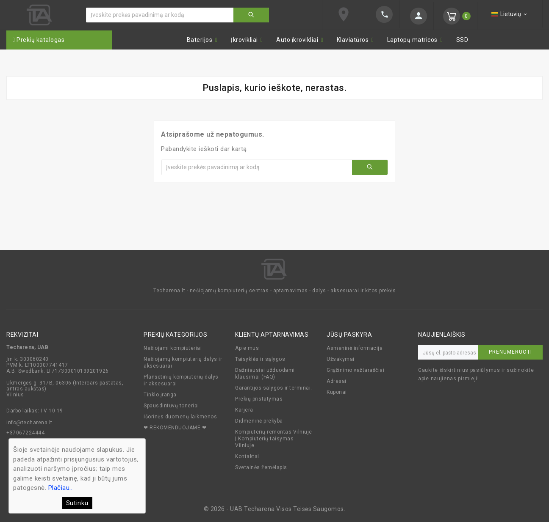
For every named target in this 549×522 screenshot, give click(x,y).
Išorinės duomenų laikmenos (180, 417)
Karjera (244, 410)
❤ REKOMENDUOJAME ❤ (175, 428)
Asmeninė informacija (355, 348)
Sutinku (77, 503)
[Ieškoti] (160, 15)
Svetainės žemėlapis (261, 467)
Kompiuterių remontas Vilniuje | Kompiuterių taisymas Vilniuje (273, 438)
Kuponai (337, 392)
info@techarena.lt (29, 423)
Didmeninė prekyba (259, 421)
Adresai (337, 381)
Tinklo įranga (160, 395)
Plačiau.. (60, 488)
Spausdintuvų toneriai (171, 406)
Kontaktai (247, 456)
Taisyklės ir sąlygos (260, 359)
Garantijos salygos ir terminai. (273, 388)
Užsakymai (341, 359)
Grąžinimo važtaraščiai (355, 370)
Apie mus (247, 348)
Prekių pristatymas (259, 399)
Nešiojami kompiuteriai (173, 348)
